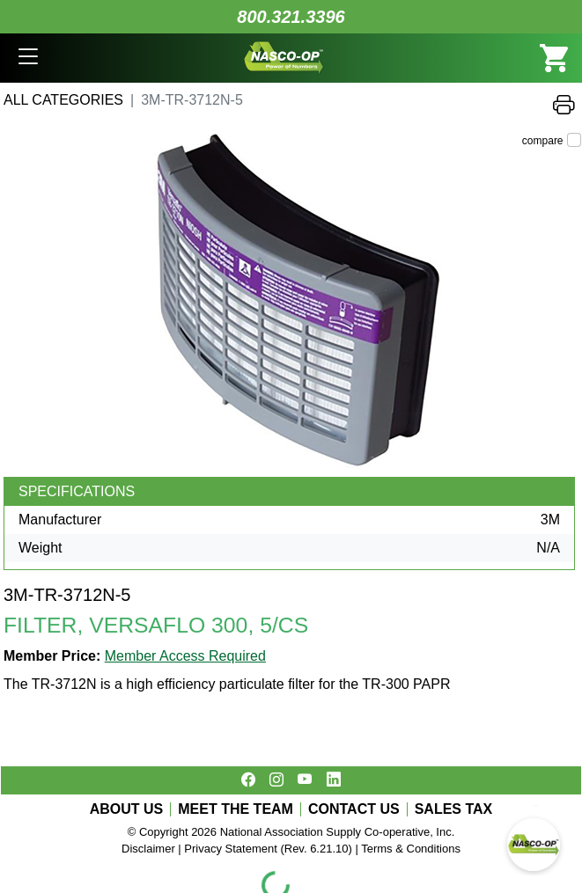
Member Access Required (185, 655)
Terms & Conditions (410, 848)
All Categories (63, 99)
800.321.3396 (290, 16)
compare (543, 141)
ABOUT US (127, 809)
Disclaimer (148, 848)
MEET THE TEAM (235, 809)
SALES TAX (454, 809)
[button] (28, 58)
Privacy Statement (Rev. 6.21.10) (268, 848)
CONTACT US (354, 809)
